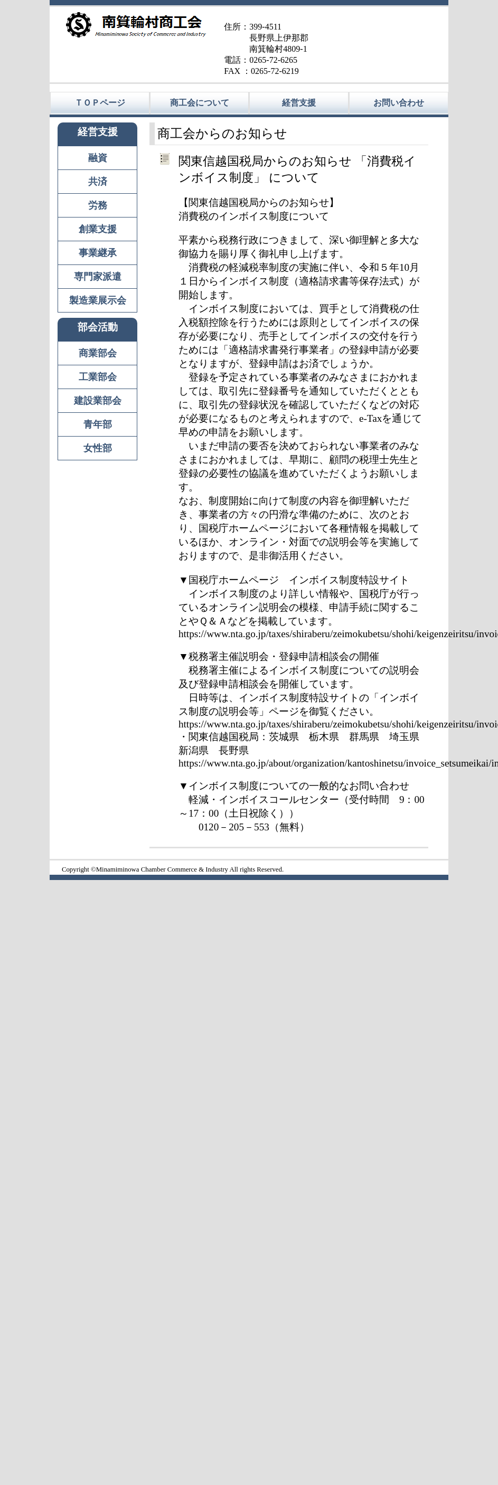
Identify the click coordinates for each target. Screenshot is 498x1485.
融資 (97, 158)
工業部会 (98, 377)
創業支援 (98, 229)
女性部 (97, 448)
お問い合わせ (398, 102)
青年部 (97, 424)
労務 (97, 205)
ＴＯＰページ (99, 102)
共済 (97, 181)
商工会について (199, 102)
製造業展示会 (97, 300)
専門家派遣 (97, 276)
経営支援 (299, 102)
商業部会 (98, 353)
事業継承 (98, 253)
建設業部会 (97, 400)
